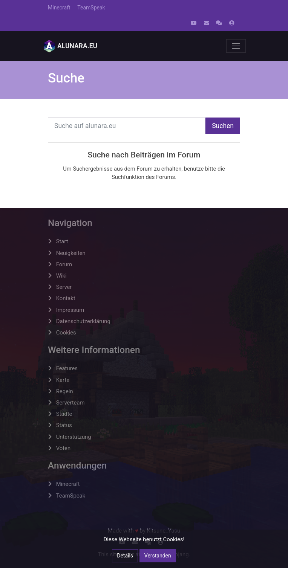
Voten (63, 448)
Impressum (70, 310)
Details (125, 556)
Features (67, 368)
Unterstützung (73, 437)
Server (64, 287)
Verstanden (157, 556)
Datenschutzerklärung (83, 321)
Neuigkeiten (71, 253)
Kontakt (65, 298)
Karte (62, 380)
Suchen (223, 126)
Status (64, 425)
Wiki (61, 275)
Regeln (64, 391)
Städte (64, 414)
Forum (64, 264)
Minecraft (59, 8)
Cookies (66, 332)
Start (62, 241)
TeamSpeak (91, 8)
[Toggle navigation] (236, 46)
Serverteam (70, 402)
